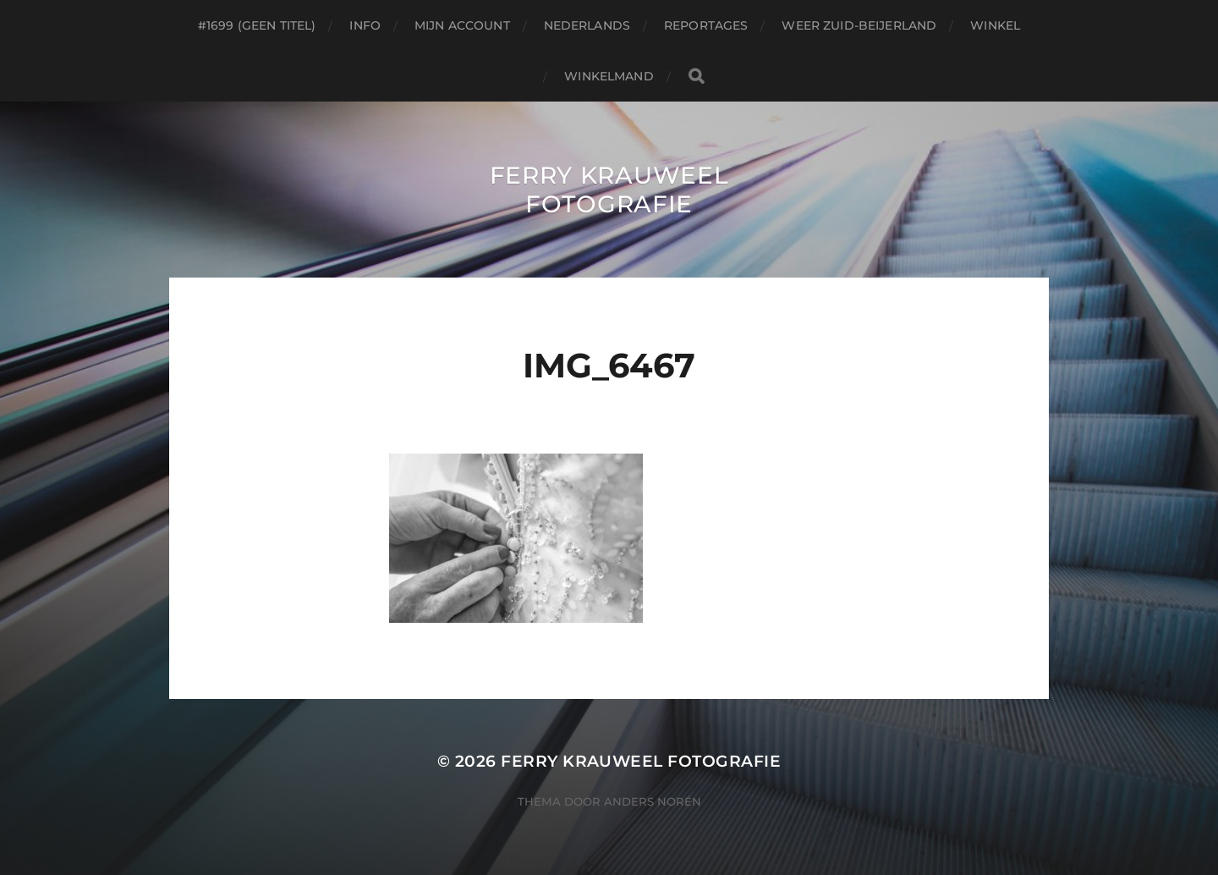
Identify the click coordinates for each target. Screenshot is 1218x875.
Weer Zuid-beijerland (859, 25)
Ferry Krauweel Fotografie (609, 189)
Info (365, 25)
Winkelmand (608, 76)
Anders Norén (652, 801)
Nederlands (587, 25)
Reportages (706, 25)
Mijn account (462, 25)
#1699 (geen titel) (257, 25)
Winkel (995, 25)
